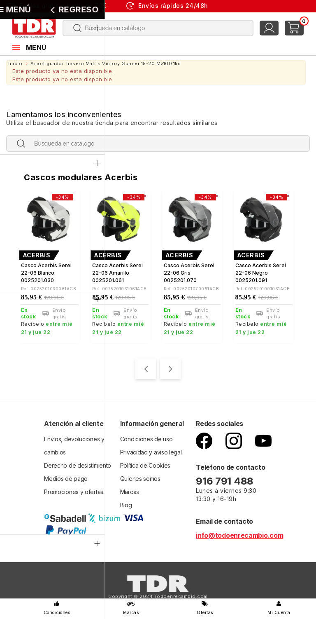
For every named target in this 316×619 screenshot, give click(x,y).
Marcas (129, 490)
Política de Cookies (145, 464)
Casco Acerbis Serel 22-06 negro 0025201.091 (260, 272)
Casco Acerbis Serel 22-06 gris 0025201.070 (189, 272)
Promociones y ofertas (73, 490)
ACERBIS (37, 255)
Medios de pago (66, 477)
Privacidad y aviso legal (151, 450)
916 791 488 (226, 480)
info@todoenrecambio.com (239, 534)
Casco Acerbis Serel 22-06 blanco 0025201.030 (46, 272)
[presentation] (145, 367)
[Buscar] (158, 28)
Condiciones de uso (146, 437)
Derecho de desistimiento (77, 464)
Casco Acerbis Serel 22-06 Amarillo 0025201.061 (117, 272)
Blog (126, 503)
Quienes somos (140, 477)
